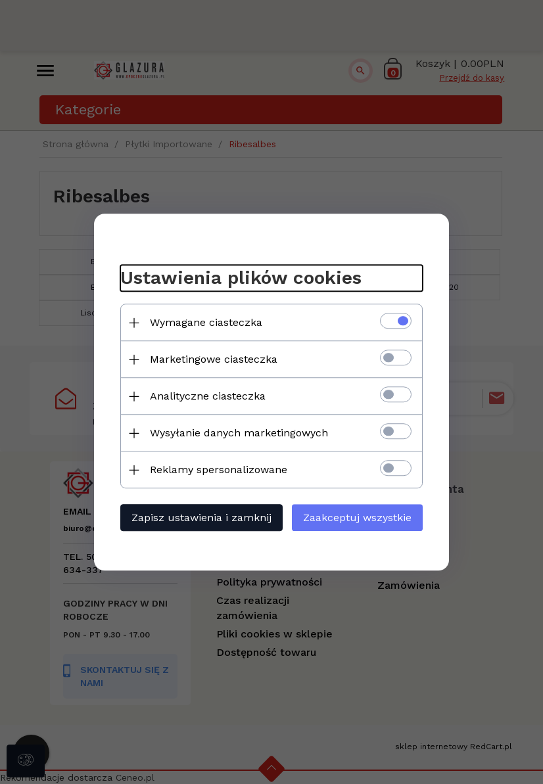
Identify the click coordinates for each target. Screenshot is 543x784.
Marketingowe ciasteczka (213, 359)
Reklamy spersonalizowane (218, 469)
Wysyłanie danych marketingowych (239, 433)
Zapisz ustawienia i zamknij (201, 517)
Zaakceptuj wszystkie (357, 517)
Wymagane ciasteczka (206, 322)
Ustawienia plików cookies (241, 278)
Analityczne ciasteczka (208, 396)
